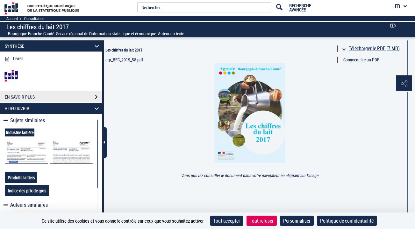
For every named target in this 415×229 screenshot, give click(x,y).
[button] (404, 83)
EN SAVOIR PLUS (53, 97)
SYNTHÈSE (53, 46)
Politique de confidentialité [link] (347, 220)
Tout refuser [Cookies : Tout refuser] (262, 220)
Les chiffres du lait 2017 (123, 49)
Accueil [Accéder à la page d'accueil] (12, 18)
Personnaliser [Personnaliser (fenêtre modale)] (297, 220)
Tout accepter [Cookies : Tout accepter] (226, 220)
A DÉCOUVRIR (53, 108)
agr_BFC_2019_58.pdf (124, 60)
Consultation (34, 18)
